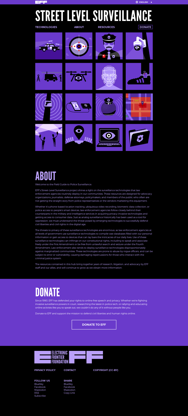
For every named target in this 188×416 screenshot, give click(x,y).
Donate (145, 27)
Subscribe (40, 395)
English (143, 2)
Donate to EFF (94, 324)
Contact (70, 370)
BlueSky (38, 384)
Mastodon (40, 389)
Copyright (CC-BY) (105, 370)
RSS (36, 392)
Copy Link (69, 392)
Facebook (40, 386)
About (79, 27)
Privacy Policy (45, 370)
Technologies (46, 27)
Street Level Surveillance (93, 16)
